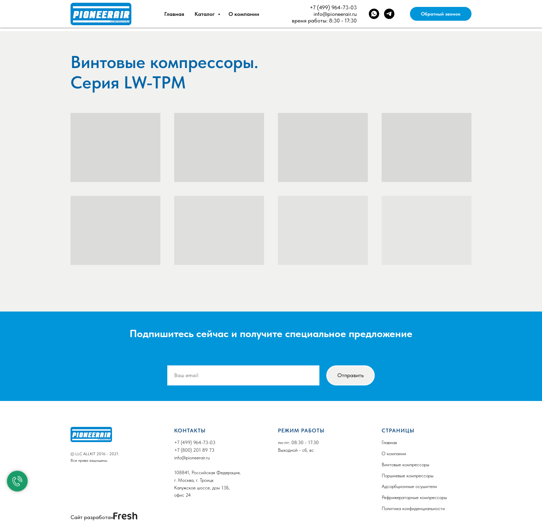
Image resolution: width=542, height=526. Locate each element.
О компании (243, 14)
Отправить (350, 375)
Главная (174, 14)
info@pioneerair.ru (335, 14)
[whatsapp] (374, 14)
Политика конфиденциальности (413, 508)
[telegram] (389, 14)
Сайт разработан (92, 517)
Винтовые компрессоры (405, 464)
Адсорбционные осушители (409, 486)
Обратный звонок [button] (440, 14)
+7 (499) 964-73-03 (333, 7)
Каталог (205, 14)
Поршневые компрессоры (407, 475)
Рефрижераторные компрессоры (414, 497)
